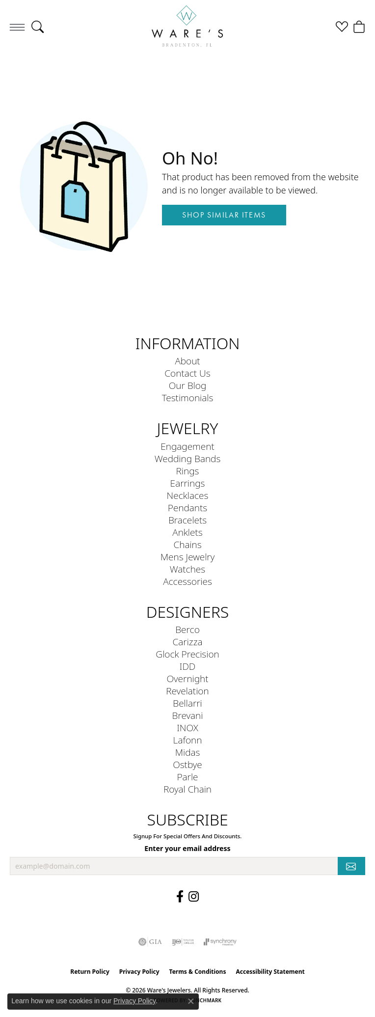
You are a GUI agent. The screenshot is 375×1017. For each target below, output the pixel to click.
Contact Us (187, 373)
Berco (187, 629)
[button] (37, 27)
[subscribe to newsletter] (351, 866)
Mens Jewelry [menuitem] (188, 556)
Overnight (187, 678)
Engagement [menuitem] (187, 446)
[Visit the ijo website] (183, 942)
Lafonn (187, 739)
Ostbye (187, 764)
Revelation (187, 690)
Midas (187, 752)
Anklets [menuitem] (187, 532)
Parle (187, 776)
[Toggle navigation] (17, 27)
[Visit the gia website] (150, 942)
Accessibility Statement (270, 971)
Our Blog (188, 385)
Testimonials (188, 397)
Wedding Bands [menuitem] (188, 458)
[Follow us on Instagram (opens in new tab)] (193, 897)
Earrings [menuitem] (187, 483)
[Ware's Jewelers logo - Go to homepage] (187, 27)
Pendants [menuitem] (187, 507)
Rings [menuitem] (187, 470)
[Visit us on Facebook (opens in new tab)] (180, 897)
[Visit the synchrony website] (220, 942)
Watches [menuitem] (187, 569)
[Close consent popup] (191, 1001)
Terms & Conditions (197, 971)
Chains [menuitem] (187, 544)
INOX (187, 727)
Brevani (187, 715)
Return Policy (89, 971)
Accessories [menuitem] (187, 581)
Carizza (188, 641)
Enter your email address (187, 848)
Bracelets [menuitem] (187, 519)
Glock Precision (187, 653)
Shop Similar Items (224, 215)
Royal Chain (187, 789)
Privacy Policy (139, 971)
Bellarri (187, 703)
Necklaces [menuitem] (188, 495)
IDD (188, 666)
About (187, 360)
